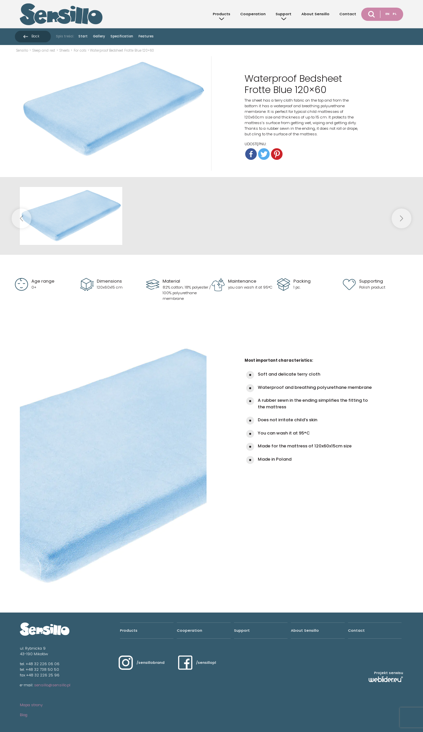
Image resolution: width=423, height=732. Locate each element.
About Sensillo (315, 14)
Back (35, 36)
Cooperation (253, 14)
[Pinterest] (277, 154)
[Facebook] (251, 154)
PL (395, 14)
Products (221, 14)
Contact (347, 14)
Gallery (99, 36)
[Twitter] (264, 154)
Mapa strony (31, 705)
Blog (23, 714)
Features (145, 36)
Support (283, 14)
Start (83, 36)
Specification (121, 36)
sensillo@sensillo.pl (52, 685)
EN (387, 14)
